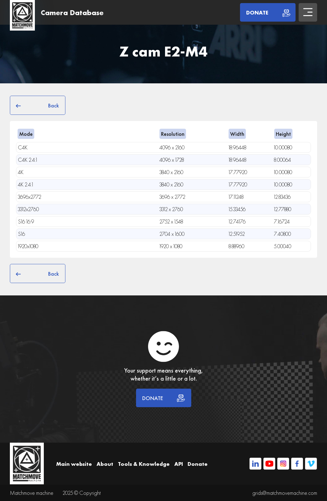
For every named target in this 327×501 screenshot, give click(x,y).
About (105, 463)
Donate (198, 463)
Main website (74, 463)
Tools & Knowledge (144, 463)
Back (37, 105)
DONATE (163, 397)
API (178, 463)
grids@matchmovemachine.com (284, 492)
